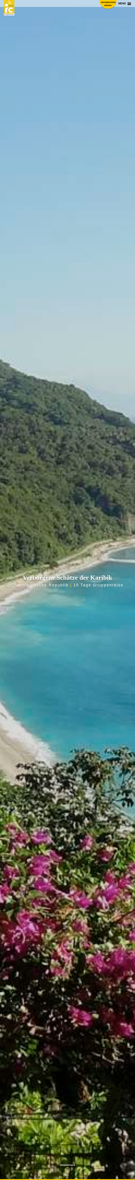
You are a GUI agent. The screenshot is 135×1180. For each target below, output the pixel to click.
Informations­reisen (108, 3)
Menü (124, 3)
